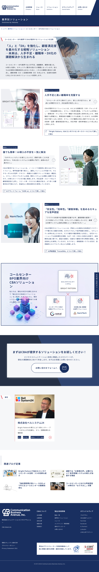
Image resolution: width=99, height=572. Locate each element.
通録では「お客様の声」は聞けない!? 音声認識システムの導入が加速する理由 (79, 473)
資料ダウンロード (60, 526)
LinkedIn (83, 529)
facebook (83, 524)
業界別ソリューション (61, 518)
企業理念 (39, 518)
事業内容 (39, 524)
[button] (94, 15)
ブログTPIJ (83, 515)
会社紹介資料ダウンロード (97, 285)
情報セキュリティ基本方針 (10, 543)
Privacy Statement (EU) (9, 548)
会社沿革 (39, 521)
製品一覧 (57, 515)
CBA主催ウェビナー (86, 518)
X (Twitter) (83, 526)
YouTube (83, 521)
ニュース (57, 521)
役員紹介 (39, 526)
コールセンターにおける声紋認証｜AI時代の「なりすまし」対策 (79, 484)
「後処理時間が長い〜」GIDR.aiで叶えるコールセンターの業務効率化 (31, 485)
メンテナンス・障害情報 (62, 524)
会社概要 (39, 515)
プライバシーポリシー (8, 545)
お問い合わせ (59, 529)
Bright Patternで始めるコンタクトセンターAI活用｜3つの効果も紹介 (32, 473)
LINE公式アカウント (86, 532)
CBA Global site (6, 527)
